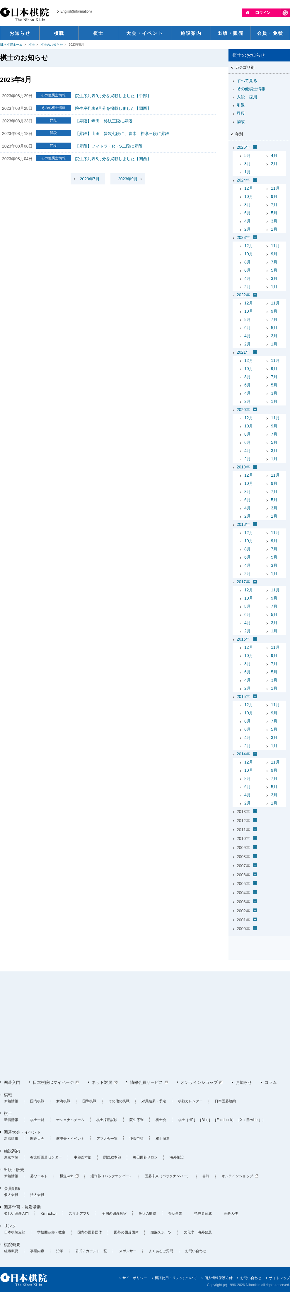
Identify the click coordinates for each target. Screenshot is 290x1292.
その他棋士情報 (251, 88)
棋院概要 (12, 1244)
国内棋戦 (37, 1101)
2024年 (243, 180)
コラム (271, 1082)
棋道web (66, 1176)
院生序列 (136, 1120)
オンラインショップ (199, 1082)
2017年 (243, 581)
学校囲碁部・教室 (51, 1232)
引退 (241, 105)
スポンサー (128, 1251)
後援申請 (136, 1139)
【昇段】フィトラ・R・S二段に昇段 (108, 146)
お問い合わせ (195, 1251)
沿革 (59, 1251)
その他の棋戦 (118, 1101)
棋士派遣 (163, 1139)
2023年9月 (128, 179)
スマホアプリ (79, 1213)
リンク (10, 1225)
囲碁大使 (231, 1213)
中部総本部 (82, 1157)
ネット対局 (102, 1082)
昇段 (241, 113)
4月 (274, 155)
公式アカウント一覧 (91, 1251)
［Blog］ (205, 1120)
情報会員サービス (146, 1082)
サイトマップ (279, 1278)
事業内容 (37, 1251)
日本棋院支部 (14, 1232)
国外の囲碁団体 (126, 1232)
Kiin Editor (49, 1213)
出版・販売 (14, 1169)
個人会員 (11, 1195)
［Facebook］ (224, 1120)
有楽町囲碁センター (46, 1157)
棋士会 (161, 1120)
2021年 (243, 352)
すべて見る (247, 80)
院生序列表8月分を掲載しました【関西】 (113, 158)
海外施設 (177, 1157)
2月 (274, 163)
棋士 (31, 44)
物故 (241, 121)
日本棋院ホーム (11, 44)
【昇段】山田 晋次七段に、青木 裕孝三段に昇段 (122, 133)
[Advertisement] (112, 1026)
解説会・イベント (70, 1139)
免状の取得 (147, 1213)
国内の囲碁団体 (89, 1232)
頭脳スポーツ (161, 1232)
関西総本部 (112, 1157)
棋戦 (8, 1094)
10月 (248, 196)
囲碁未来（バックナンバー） (167, 1176)
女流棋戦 (63, 1101)
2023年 (243, 237)
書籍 (205, 1176)
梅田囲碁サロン (145, 1157)
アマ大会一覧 (106, 1139)
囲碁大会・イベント (22, 1132)
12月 (248, 188)
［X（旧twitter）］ (251, 1120)
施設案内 (12, 1151)
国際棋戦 (89, 1101)
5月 (247, 155)
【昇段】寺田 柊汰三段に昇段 (103, 121)
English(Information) (76, 11)
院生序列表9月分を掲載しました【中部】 (113, 95)
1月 (247, 172)
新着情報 (11, 1101)
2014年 (243, 754)
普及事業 (175, 1213)
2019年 (243, 467)
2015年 (243, 696)
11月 (275, 188)
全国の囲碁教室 (114, 1213)
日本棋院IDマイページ (53, 1082)
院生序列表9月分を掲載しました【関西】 (113, 108)
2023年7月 (90, 179)
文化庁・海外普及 (198, 1232)
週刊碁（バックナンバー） (112, 1176)
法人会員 (37, 1195)
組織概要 (11, 1251)
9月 (274, 196)
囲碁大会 (37, 1139)
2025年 (243, 147)
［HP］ (191, 1120)
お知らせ (244, 1082)
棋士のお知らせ (51, 44)
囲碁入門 (12, 1082)
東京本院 (11, 1157)
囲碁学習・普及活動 (22, 1207)
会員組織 (12, 1188)
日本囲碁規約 (225, 1101)
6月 (247, 213)
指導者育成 (203, 1213)
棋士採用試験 (106, 1120)
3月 (247, 163)
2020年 (243, 409)
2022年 (243, 294)
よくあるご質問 (161, 1251)
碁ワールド (39, 1176)
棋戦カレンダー (190, 1101)
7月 (274, 204)
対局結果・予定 (153, 1101)
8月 (247, 204)
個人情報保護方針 (218, 1278)
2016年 (243, 639)
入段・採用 (247, 97)
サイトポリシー (134, 1278)
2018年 (243, 524)
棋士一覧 (37, 1120)
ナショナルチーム (70, 1120)
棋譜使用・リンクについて (176, 1278)
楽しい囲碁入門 (16, 1213)
